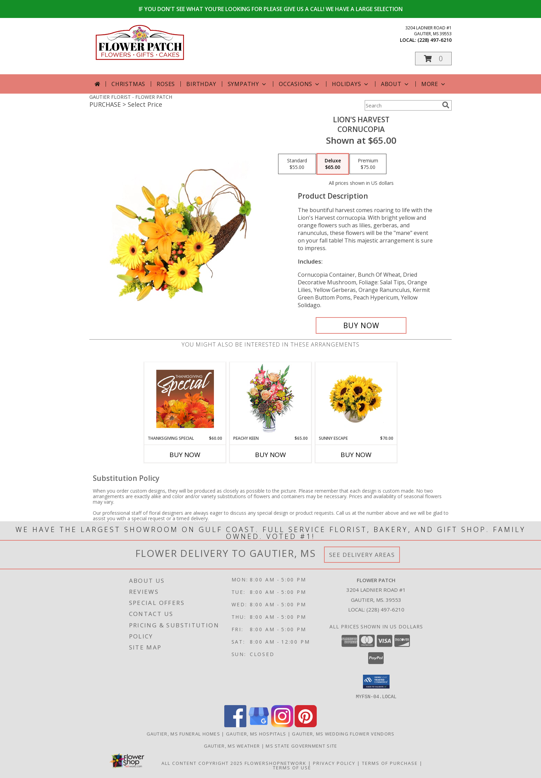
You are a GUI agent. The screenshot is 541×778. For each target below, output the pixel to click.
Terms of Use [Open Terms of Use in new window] (292, 767)
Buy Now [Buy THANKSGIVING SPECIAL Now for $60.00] (184, 454)
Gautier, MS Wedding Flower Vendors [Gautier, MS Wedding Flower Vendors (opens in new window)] (343, 733)
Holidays (350, 84)
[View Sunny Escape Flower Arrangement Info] (356, 399)
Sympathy (247, 84)
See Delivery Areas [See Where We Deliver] (362, 555)
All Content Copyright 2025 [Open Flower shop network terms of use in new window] (202, 763)
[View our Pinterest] (306, 725)
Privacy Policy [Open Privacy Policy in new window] (334, 763)
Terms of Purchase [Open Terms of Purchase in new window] (390, 763)
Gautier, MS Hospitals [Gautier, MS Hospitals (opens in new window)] (256, 733)
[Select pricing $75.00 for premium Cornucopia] (368, 164)
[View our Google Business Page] (259, 725)
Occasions (300, 84)
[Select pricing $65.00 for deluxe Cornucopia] (332, 164)
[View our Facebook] (235, 725)
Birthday (201, 84)
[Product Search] (402, 105)
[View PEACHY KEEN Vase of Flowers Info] (270, 399)
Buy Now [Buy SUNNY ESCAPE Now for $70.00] (356, 454)
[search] (445, 105)
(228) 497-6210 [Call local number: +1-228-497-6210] (434, 40)
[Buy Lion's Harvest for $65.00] (361, 325)
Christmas (128, 84)
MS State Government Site (301, 745)
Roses (166, 84)
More (433, 84)
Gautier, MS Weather (232, 745)
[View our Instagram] (282, 725)
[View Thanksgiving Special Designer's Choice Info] (185, 399)
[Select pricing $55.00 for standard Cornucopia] (297, 164)
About (395, 84)
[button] (433, 58)
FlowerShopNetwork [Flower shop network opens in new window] (275, 763)
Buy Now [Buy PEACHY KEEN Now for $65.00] (270, 454)
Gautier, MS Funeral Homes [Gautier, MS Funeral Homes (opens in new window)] (183, 733)
